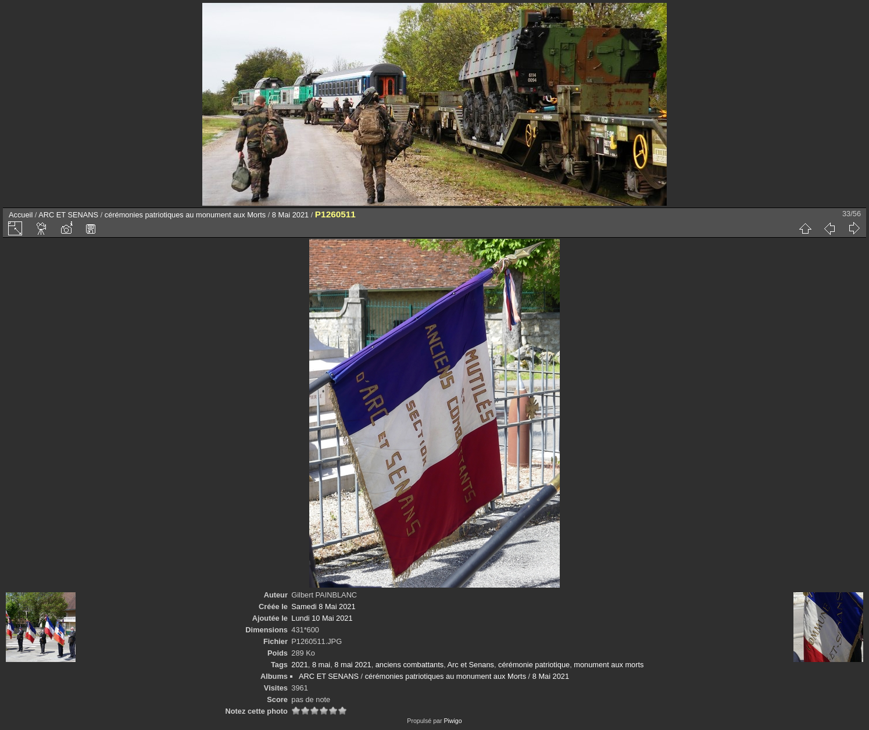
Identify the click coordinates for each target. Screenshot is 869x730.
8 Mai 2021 (290, 214)
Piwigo (453, 720)
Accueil (21, 214)
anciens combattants (410, 664)
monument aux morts (608, 664)
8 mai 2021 (352, 664)
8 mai (321, 664)
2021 (299, 664)
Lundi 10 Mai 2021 (321, 618)
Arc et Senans (471, 664)
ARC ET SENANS (68, 214)
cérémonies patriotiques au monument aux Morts (185, 214)
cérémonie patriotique (534, 664)
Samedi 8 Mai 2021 (323, 606)
